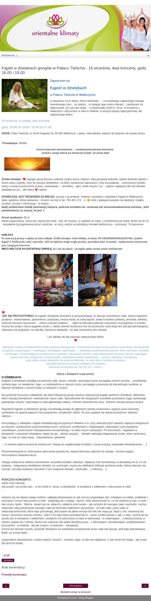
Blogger (89, 597)
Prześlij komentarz (14, 574)
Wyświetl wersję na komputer (75, 592)
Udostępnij (8, 560)
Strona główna (75, 586)
